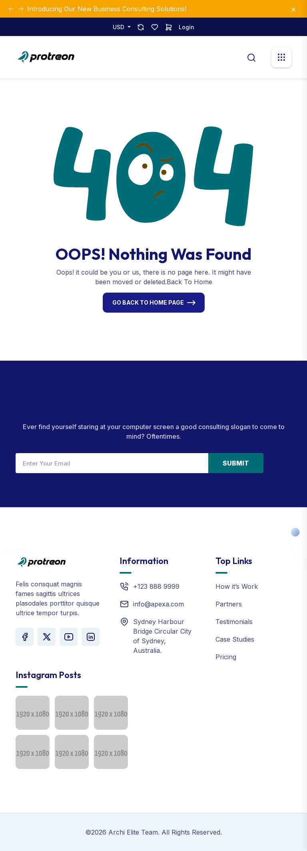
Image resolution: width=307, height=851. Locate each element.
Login (186, 27)
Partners (228, 604)
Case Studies (234, 639)
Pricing (225, 657)
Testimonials (234, 622)
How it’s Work (236, 586)
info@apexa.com (158, 604)
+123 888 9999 (156, 586)
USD (119, 27)
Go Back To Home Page (148, 302)
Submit (236, 463)
